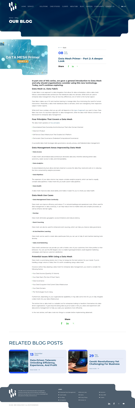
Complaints (63, 400)
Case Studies (63, 395)
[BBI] (12, 6)
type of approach (79, 110)
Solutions (102, 392)
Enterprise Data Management (68, 392)
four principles (55, 123)
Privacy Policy (84, 397)
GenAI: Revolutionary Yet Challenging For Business (104, 362)
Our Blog (62, 397)
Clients (82, 395)
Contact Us (83, 400)
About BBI (103, 395)
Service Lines (83, 392)
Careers (102, 397)
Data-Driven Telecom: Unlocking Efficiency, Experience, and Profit (43, 363)
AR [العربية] (125, 6)
